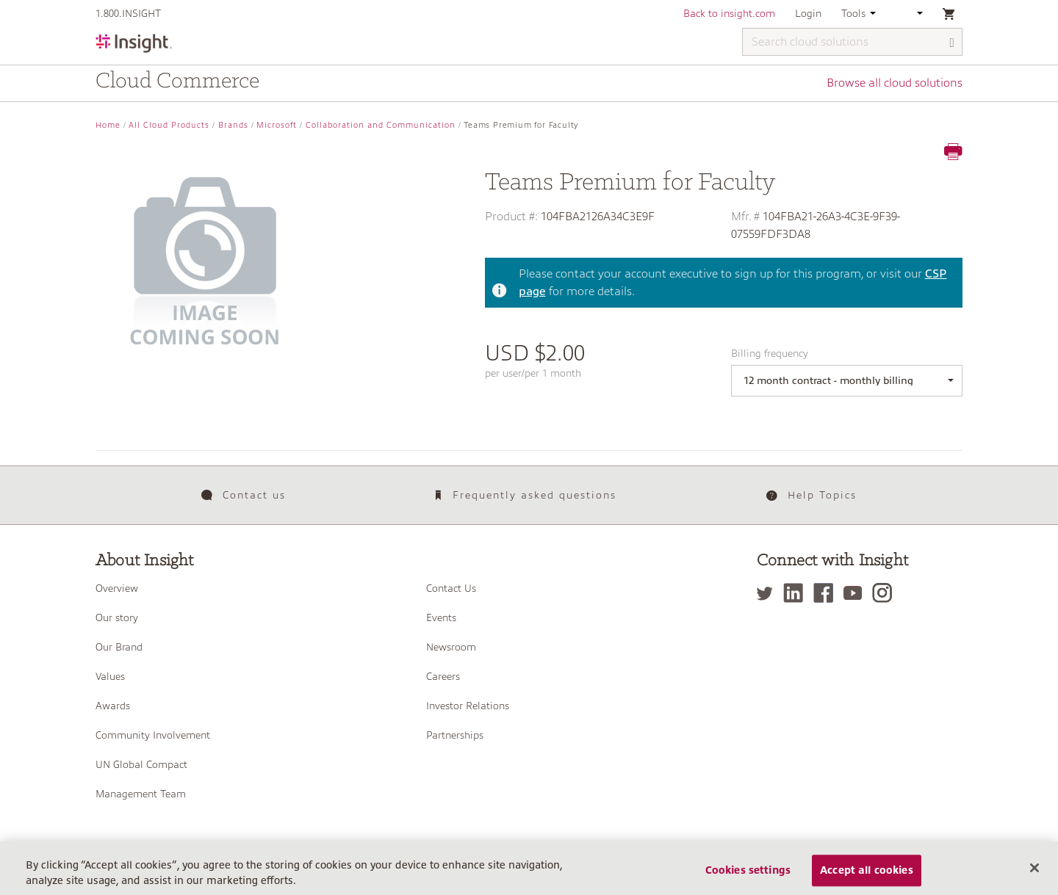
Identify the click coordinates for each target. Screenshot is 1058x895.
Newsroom (451, 647)
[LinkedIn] (796, 593)
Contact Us (451, 588)
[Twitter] (768, 593)
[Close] (1034, 875)
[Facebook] (827, 593)
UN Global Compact (141, 764)
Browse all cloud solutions (894, 83)
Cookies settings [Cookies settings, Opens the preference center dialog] (748, 878)
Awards (113, 705)
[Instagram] (885, 593)
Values (110, 676)
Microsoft (276, 125)
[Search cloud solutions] (852, 42)
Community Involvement (153, 735)
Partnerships (454, 735)
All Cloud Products (169, 125)
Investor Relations (467, 705)
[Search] (952, 43)
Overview (117, 588)
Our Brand (119, 647)
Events (441, 617)
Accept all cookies (866, 878)
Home (108, 125)
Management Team (141, 794)
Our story (117, 617)
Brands (233, 125)
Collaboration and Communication (381, 125)
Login (808, 13)
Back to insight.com (729, 13)
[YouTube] (856, 593)
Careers (443, 676)
